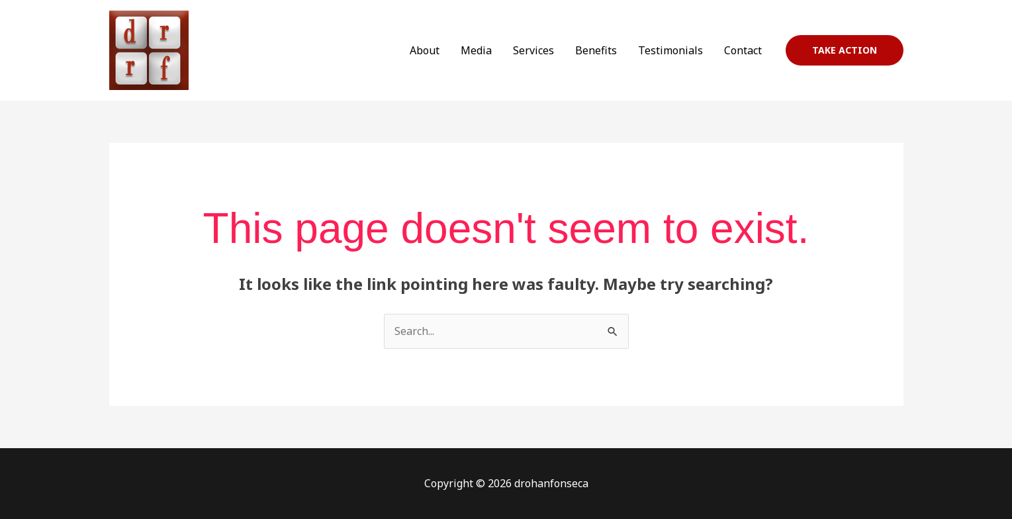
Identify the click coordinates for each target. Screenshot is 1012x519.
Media (476, 50)
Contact (743, 50)
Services (533, 50)
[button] (844, 50)
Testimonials (670, 50)
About (424, 50)
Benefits (596, 50)
